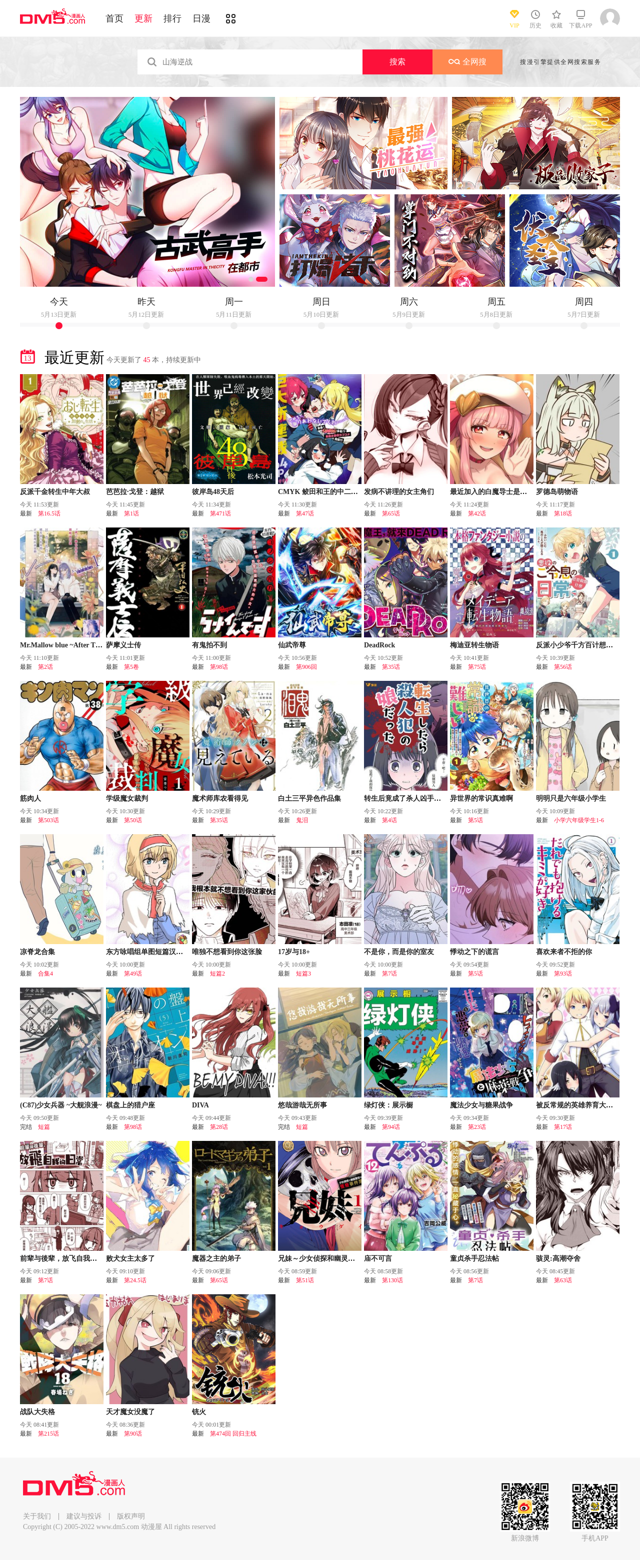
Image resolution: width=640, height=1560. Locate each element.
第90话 (133, 1433)
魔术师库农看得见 (220, 798)
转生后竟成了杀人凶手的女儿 (409, 798)
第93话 (563, 973)
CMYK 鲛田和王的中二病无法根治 (332, 492)
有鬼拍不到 (209, 645)
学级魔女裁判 (127, 798)
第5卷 (131, 666)
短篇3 (303, 973)
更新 (143, 18)
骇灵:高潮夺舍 (558, 1258)
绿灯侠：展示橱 (388, 1105)
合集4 (45, 973)
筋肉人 (30, 798)
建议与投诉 (84, 1516)
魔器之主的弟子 (216, 1258)
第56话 (563, 666)
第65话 (391, 513)
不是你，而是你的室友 (399, 952)
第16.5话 (49, 513)
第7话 (389, 973)
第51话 (305, 1280)
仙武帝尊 (292, 645)
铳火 (199, 1412)
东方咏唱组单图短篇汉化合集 (151, 952)
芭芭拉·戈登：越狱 (135, 492)
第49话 (133, 973)
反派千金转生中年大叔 (55, 492)
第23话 (477, 1126)
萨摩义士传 (123, 645)
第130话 (392, 1280)
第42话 (477, 513)
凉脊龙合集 (37, 952)
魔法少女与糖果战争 (481, 1105)
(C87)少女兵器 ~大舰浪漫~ (61, 1105)
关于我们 (37, 1516)
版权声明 (131, 1516)
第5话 (475, 820)
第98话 (219, 666)
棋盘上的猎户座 (130, 1105)
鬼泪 (302, 820)
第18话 (563, 513)
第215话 (48, 1433)
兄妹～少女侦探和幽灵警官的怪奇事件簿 (341, 1258)
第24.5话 (135, 1280)
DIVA (200, 1105)
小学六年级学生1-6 (579, 820)
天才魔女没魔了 (130, 1412)
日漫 (201, 18)
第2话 (45, 666)
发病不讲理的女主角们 (399, 492)
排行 (173, 18)
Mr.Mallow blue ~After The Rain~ (71, 645)
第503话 (48, 820)
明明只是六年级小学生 (571, 798)
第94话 (391, 1126)
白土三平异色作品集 (309, 798)
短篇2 (217, 973)
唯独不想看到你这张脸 (227, 952)
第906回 (306, 666)
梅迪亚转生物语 (474, 645)
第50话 (133, 820)
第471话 (220, 513)
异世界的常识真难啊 (481, 798)
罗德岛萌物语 (557, 492)
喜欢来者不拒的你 (564, 952)
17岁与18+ (294, 952)
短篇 (44, 1126)
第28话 (219, 1126)
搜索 (398, 61)
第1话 (131, 513)
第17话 (563, 1126)
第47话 (305, 513)
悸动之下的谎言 (474, 952)
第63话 (563, 1280)
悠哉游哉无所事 (302, 1105)
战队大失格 (37, 1412)
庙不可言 (378, 1258)
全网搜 (467, 61)
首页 (115, 18)
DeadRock (379, 645)
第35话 (391, 666)
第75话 (477, 666)
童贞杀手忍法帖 (474, 1258)
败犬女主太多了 (130, 1258)
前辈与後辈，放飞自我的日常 (65, 1258)
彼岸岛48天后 (213, 492)
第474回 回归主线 (233, 1433)
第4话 (389, 820)
